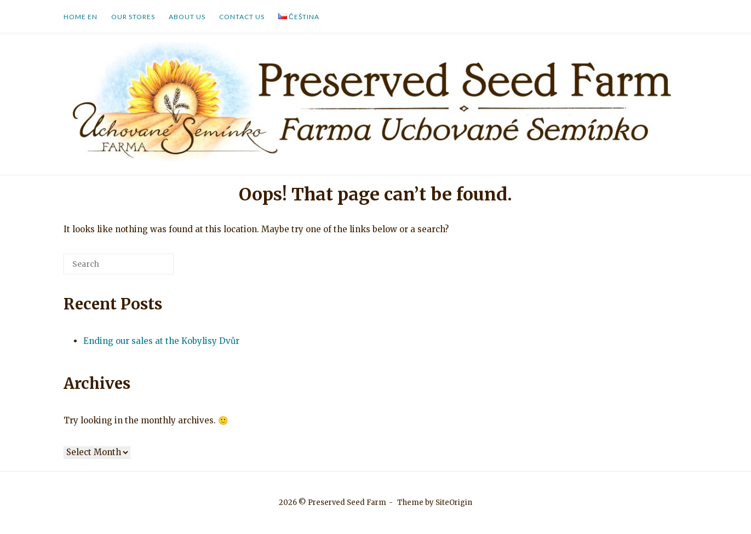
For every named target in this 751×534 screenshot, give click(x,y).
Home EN (81, 17)
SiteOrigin (453, 502)
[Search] (149, 268)
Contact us (242, 17)
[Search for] (119, 264)
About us (187, 17)
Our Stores (133, 17)
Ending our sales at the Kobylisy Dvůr (161, 341)
